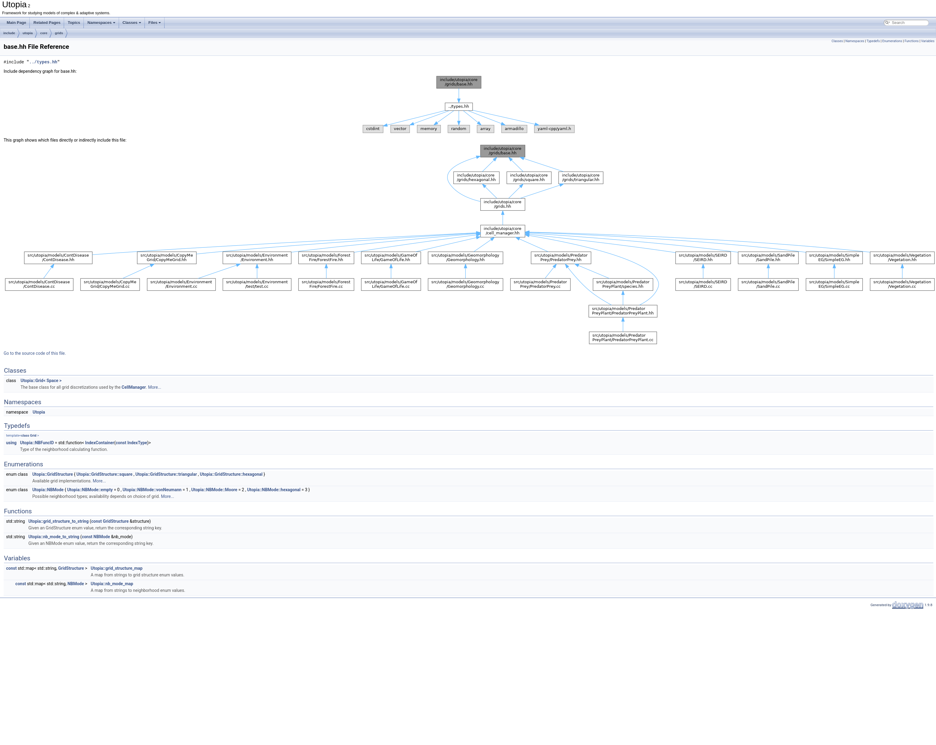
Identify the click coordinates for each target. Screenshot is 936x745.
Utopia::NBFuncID (37, 442)
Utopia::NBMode (47, 489)
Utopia (38, 412)
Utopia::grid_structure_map (117, 568)
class (25, 436)
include (9, 33)
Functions (911, 41)
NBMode (102, 536)
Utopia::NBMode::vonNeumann (152, 489)
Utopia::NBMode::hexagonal (274, 489)
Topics (74, 22)
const (121, 442)
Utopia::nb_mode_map (112, 583)
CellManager (134, 387)
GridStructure (116, 521)
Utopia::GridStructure (52, 474)
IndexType (137, 442)
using (11, 442)
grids (59, 33)
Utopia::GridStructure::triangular (166, 474)
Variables (927, 41)
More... (154, 387)
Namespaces (101, 22)
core (43, 33)
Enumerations (892, 41)
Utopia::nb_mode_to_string (54, 536)
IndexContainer (99, 442)
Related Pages (46, 22)
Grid (33, 436)
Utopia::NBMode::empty (90, 489)
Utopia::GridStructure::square (105, 474)
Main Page (16, 22)
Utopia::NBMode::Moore (214, 489)
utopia (28, 33)
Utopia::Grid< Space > (41, 380)
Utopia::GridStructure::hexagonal (231, 474)
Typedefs (873, 41)
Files (154, 22)
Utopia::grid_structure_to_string (59, 521)
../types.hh (43, 62)
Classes (132, 22)
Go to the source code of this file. (35, 353)
